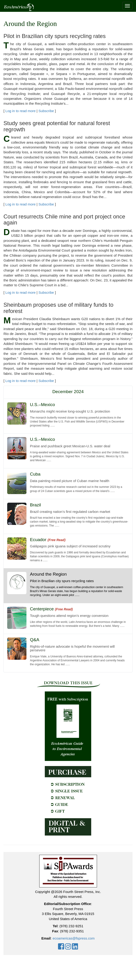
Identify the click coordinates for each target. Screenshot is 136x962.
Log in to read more (20, 111)
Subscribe (46, 111)
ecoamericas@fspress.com (74, 938)
